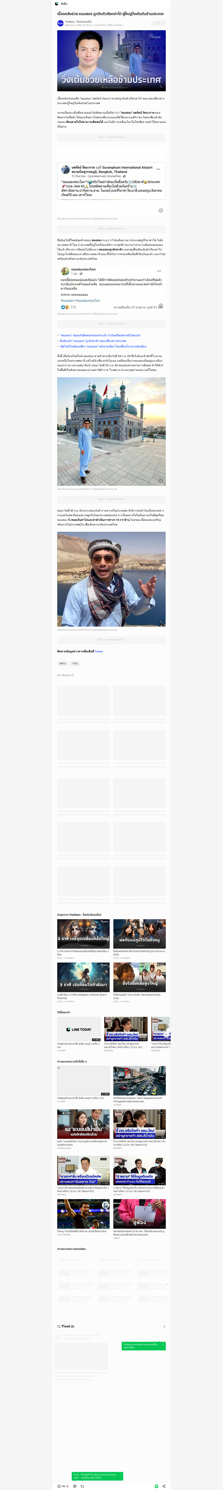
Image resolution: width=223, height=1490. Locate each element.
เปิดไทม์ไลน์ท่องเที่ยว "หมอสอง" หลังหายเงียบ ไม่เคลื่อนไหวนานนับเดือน (103, 346)
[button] (63, 1486)
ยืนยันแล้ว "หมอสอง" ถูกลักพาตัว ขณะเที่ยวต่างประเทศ (93, 341)
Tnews (99, 651)
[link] (75, 1486)
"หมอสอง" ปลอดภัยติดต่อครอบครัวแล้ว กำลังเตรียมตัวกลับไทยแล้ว (100, 335)
